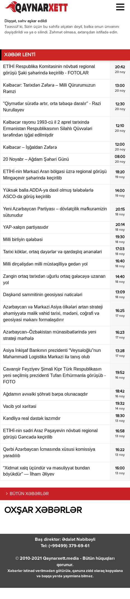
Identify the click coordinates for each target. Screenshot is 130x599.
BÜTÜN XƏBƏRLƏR (29, 494)
